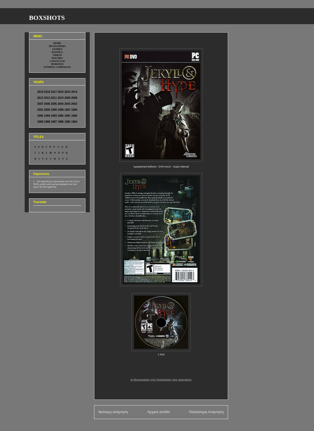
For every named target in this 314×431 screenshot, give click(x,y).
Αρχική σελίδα (158, 412)
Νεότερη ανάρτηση (113, 412)
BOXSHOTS (47, 17)
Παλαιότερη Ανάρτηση (206, 412)
